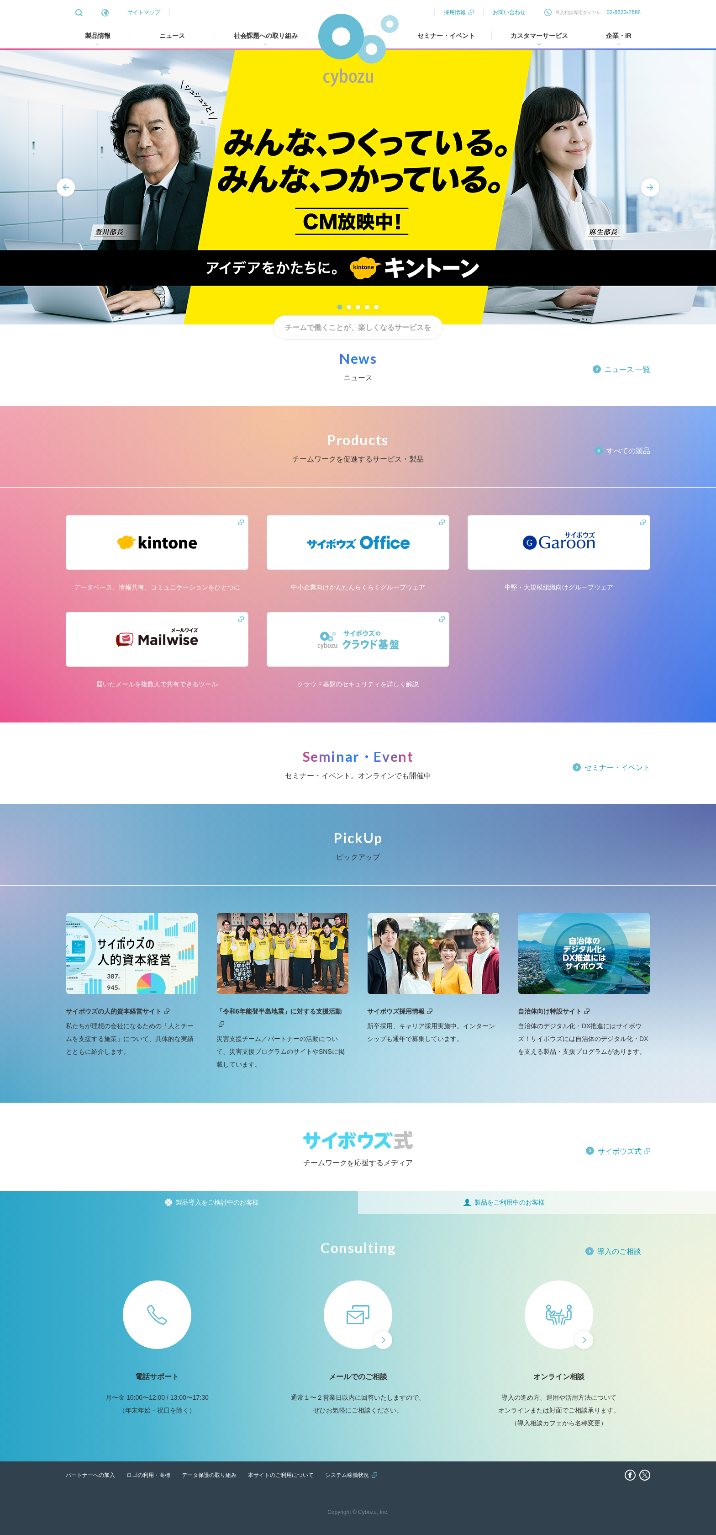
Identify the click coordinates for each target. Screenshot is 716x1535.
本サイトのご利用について (281, 1475)
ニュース (172, 35)
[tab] (179, 1202)
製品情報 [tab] (98, 35)
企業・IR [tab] (619, 35)
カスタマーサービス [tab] (539, 35)
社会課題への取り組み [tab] (266, 35)
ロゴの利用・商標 (148, 1475)
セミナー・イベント (446, 35)
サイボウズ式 (620, 1151)
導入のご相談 (619, 1251)
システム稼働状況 (347, 1475)
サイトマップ (143, 12)
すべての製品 (628, 451)
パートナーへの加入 (90, 1475)
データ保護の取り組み (209, 1475)
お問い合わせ (509, 12)
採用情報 (455, 12)
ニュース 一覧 (627, 369)
